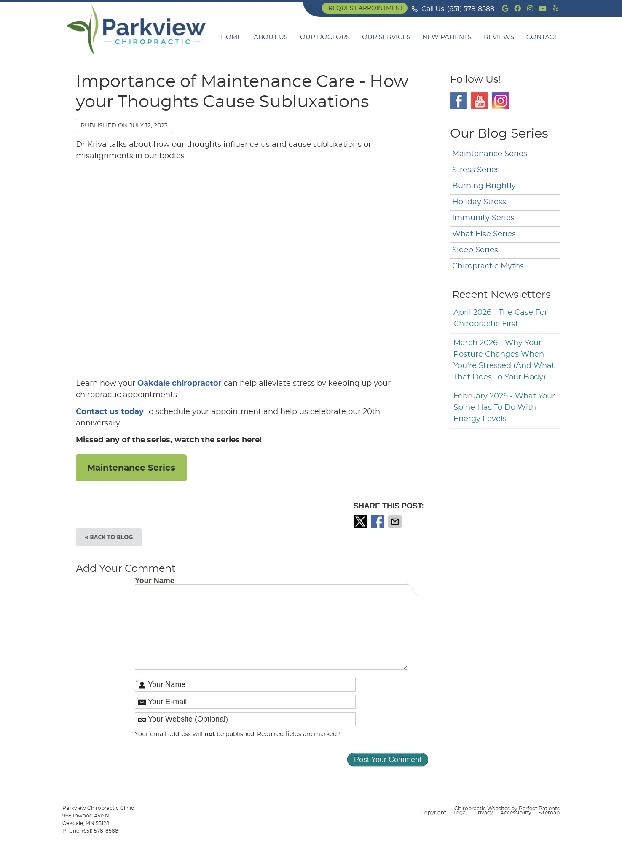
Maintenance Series (131, 468)
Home (231, 37)
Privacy (483, 812)
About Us (271, 37)
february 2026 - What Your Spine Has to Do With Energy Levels (504, 407)
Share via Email (395, 521)
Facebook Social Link (458, 100)
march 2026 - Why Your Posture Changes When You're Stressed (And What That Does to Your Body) (504, 360)
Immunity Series (483, 218)
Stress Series (476, 170)
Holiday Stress (479, 202)
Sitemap (549, 812)
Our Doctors (325, 37)
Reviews (499, 37)
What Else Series (484, 234)
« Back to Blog (109, 537)
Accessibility (515, 812)
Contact (542, 37)
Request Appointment (365, 8)
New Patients (447, 37)
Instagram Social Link (500, 100)
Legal (460, 812)
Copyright (433, 812)
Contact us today (110, 412)
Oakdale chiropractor (179, 383)
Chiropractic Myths (488, 266)
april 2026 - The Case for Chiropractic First (500, 318)
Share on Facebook (378, 521)
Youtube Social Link (479, 100)
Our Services (386, 37)
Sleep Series (475, 250)
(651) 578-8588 (470, 8)
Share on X (361, 521)
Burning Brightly (484, 186)
